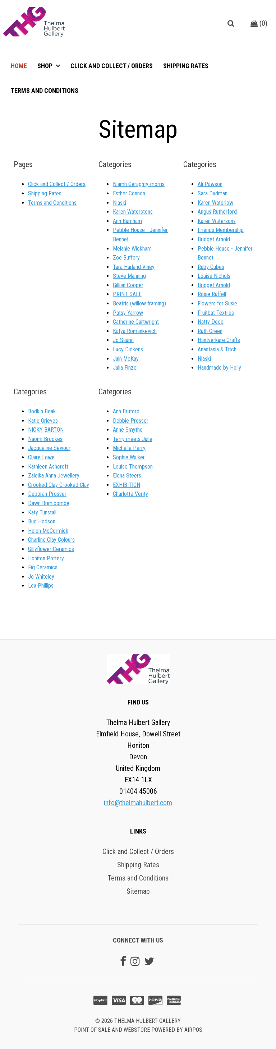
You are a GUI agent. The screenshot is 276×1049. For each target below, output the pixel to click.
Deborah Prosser (47, 493)
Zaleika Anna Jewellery (53, 475)
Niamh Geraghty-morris (139, 184)
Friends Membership (221, 230)
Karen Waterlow (215, 202)
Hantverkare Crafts (219, 340)
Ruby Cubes (211, 267)
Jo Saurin (123, 340)
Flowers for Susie (217, 303)
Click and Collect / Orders (111, 66)
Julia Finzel (125, 367)
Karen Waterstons (133, 211)
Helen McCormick (48, 530)
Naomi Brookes (45, 439)
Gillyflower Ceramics (51, 549)
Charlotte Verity (130, 493)
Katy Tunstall (42, 512)
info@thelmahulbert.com (138, 802)
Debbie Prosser (130, 420)
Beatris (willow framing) (139, 303)
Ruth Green (210, 331)
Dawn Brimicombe (48, 503)
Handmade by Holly (219, 367)
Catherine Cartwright (136, 321)
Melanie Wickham (132, 248)
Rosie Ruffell (212, 294)
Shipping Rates (185, 66)
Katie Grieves (43, 420)
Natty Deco (211, 321)
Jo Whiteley (41, 576)
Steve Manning (129, 275)
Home (19, 66)
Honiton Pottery (46, 558)
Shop (45, 66)
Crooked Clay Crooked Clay (58, 484)
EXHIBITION (126, 484)
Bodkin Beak (42, 411)
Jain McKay (126, 358)
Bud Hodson (41, 521)
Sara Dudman (212, 193)
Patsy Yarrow (128, 312)
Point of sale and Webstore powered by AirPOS (138, 1029)
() (258, 23)
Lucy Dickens (128, 349)
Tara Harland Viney (134, 267)
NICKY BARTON (46, 429)
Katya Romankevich (135, 331)
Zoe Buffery (126, 257)
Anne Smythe (128, 429)
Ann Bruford (126, 411)
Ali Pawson (210, 184)
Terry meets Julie (132, 439)
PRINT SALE (127, 294)
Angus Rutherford (217, 211)
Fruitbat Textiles (216, 312)
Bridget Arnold (214, 239)
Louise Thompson (133, 466)
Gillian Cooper (128, 285)
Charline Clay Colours (51, 539)
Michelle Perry (129, 448)
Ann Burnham (127, 221)
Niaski (119, 202)
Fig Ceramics (43, 567)
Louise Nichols (214, 275)
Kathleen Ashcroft (48, 466)
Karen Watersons (217, 221)
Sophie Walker (129, 457)
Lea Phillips (41, 585)
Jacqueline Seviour (49, 448)
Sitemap (138, 891)
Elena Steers (127, 475)
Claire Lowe (41, 457)
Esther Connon (129, 193)
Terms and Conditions (44, 90)
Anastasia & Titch (217, 349)
